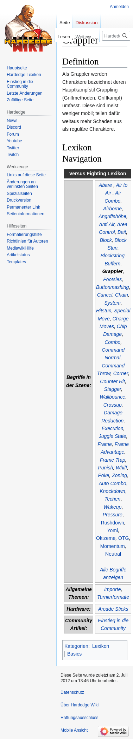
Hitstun (104, 310)
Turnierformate (113, 597)
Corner (120, 373)
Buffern (112, 263)
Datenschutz (72, 692)
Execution (112, 428)
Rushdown (112, 523)
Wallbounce (112, 397)
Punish (105, 467)
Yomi (112, 530)
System (112, 303)
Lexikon (100, 646)
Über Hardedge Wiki (80, 705)
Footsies (112, 279)
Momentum (112, 546)
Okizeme (105, 538)
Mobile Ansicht (74, 730)
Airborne (112, 208)
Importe (112, 589)
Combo (112, 342)
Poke (103, 475)
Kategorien (76, 646)
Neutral (113, 554)
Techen (112, 499)
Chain (121, 295)
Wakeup (112, 507)
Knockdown (112, 491)
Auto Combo (112, 483)
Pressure (112, 514)
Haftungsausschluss (79, 717)
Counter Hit (112, 381)
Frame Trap (112, 460)
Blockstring (112, 255)
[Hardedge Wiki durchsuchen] (116, 36)
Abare (105, 185)
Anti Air (106, 224)
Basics (74, 654)
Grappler (112, 271)
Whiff (121, 467)
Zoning (119, 475)
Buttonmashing (112, 287)
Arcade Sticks (113, 609)
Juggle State (112, 436)
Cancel (105, 295)
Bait (122, 232)
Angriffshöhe (112, 216)
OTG (123, 538)
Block (106, 240)
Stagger (112, 389)
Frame (104, 444)
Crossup (112, 405)
